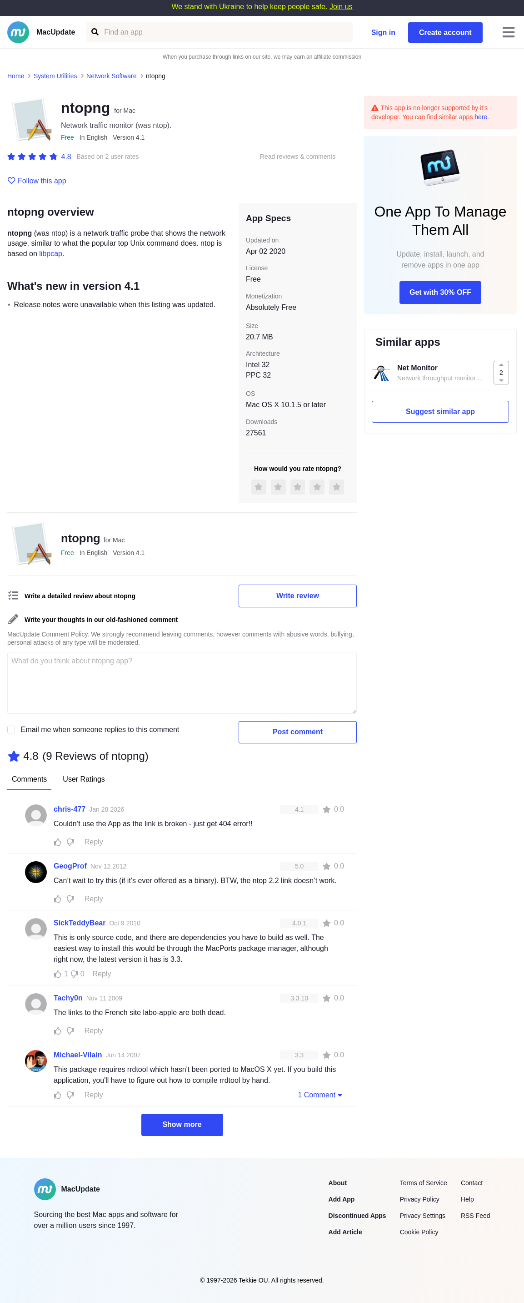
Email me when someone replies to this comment (100, 729)
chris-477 (69, 809)
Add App (342, 1199)
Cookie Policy (419, 1232)
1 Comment (321, 1095)
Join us (341, 6)
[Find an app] (94, 32)
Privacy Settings (422, 1216)
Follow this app (36, 181)
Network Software (111, 76)
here (480, 117)
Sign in (383, 32)
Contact (472, 1183)
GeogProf (70, 866)
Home (15, 76)
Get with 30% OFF (440, 292)
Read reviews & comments (298, 157)
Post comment (298, 732)
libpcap (50, 253)
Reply (94, 842)
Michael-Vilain (78, 1055)
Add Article (345, 1232)
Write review (297, 596)
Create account (445, 32)
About (338, 1183)
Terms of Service (423, 1183)
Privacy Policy (419, 1199)
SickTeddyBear (79, 923)
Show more (181, 1124)
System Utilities (55, 76)
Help (467, 1199)
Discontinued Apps (357, 1216)
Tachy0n (68, 998)
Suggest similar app (440, 411)
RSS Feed (475, 1216)
